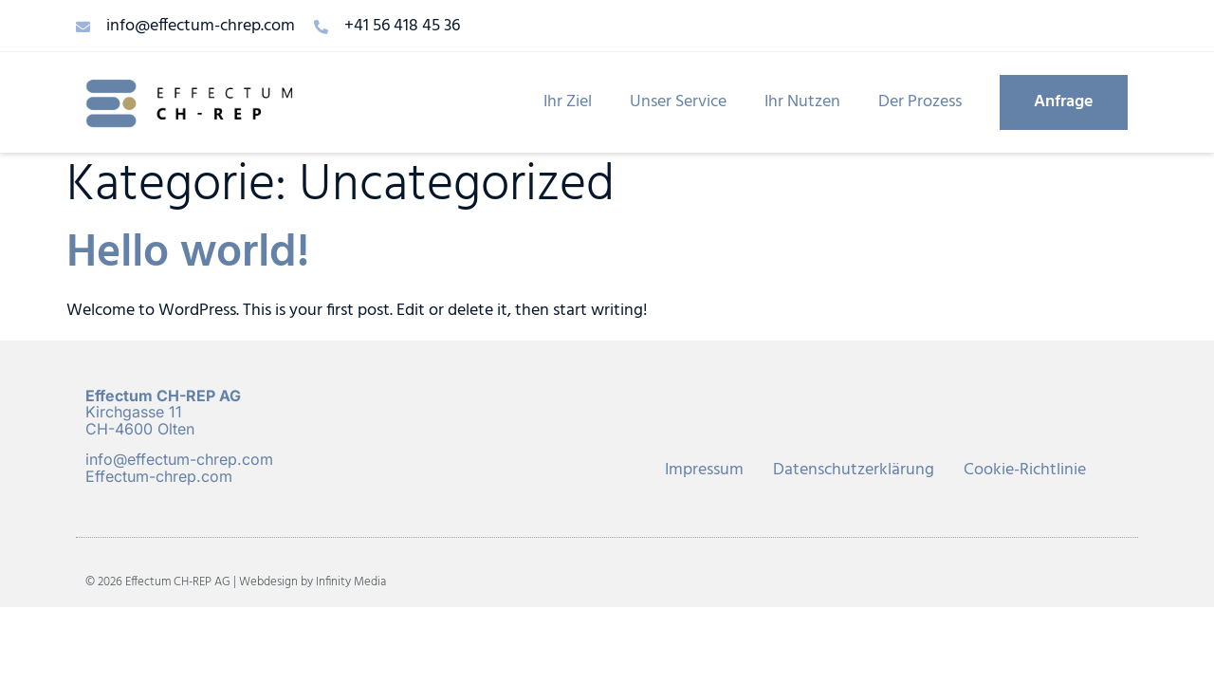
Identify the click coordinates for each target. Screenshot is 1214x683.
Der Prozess (920, 102)
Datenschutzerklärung (853, 470)
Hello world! (187, 253)
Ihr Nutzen (802, 102)
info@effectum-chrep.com (179, 459)
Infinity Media (351, 582)
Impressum (704, 470)
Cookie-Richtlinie (1025, 470)
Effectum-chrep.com (158, 476)
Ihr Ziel (567, 102)
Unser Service (678, 102)
